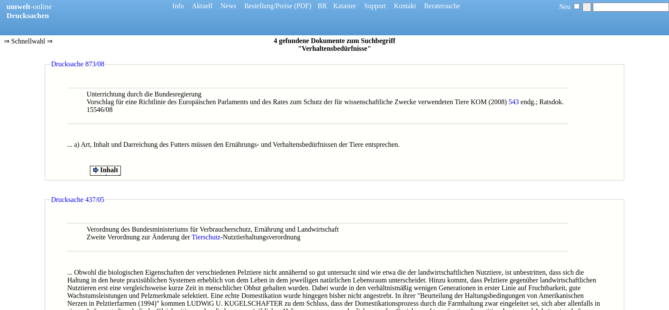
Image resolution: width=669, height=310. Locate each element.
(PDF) (302, 5)
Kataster (344, 5)
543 (514, 101)
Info (178, 5)
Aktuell (202, 5)
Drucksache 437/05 (78, 199)
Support (375, 5)
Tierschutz (206, 237)
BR (322, 5)
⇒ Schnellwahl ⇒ (28, 41)
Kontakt (405, 5)
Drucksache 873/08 (78, 64)
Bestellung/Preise (268, 5)
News (228, 5)
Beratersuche (442, 5)
